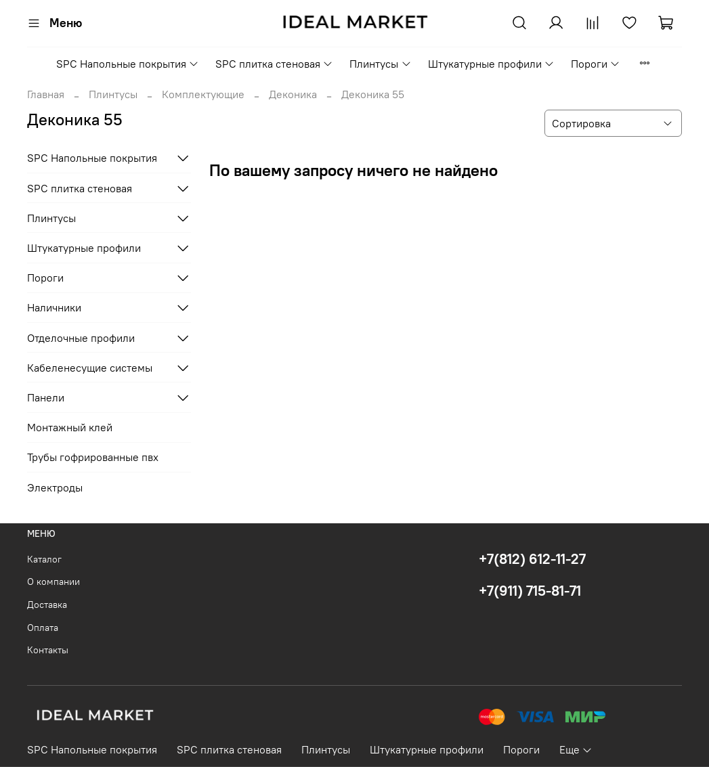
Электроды (55, 487)
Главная (45, 94)
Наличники (54, 307)
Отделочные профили (81, 338)
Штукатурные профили (491, 63)
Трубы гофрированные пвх (92, 457)
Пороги (595, 63)
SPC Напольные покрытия (127, 63)
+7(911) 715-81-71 (530, 591)
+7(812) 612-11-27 (532, 559)
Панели (45, 397)
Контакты (47, 650)
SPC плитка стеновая (274, 63)
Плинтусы (380, 63)
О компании (53, 581)
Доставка (47, 604)
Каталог (44, 559)
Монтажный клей (69, 427)
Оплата (42, 627)
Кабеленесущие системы (89, 367)
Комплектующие (203, 94)
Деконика (293, 94)
